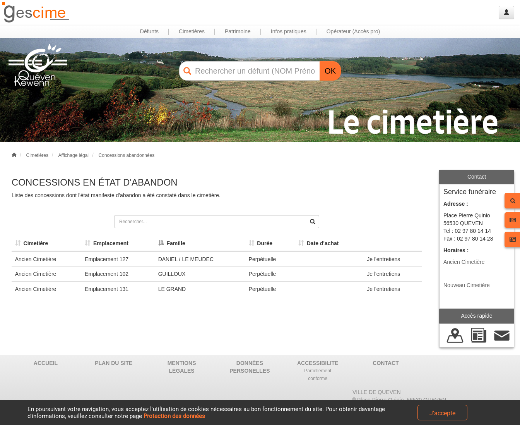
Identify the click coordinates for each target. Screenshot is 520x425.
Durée (260, 243)
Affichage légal (73, 155)
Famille (171, 243)
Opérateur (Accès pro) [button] (353, 31)
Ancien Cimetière (464, 262)
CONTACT (386, 363)
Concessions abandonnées (127, 155)
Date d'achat (318, 243)
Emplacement (106, 243)
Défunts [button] (149, 31)
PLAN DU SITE (113, 363)
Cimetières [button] (192, 31)
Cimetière (31, 243)
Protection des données (174, 416)
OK (330, 71)
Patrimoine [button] (238, 31)
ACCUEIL (46, 363)
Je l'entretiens (383, 259)
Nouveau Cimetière (466, 285)
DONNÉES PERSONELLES (249, 367)
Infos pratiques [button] (288, 31)
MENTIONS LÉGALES (182, 367)
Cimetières (37, 155)
